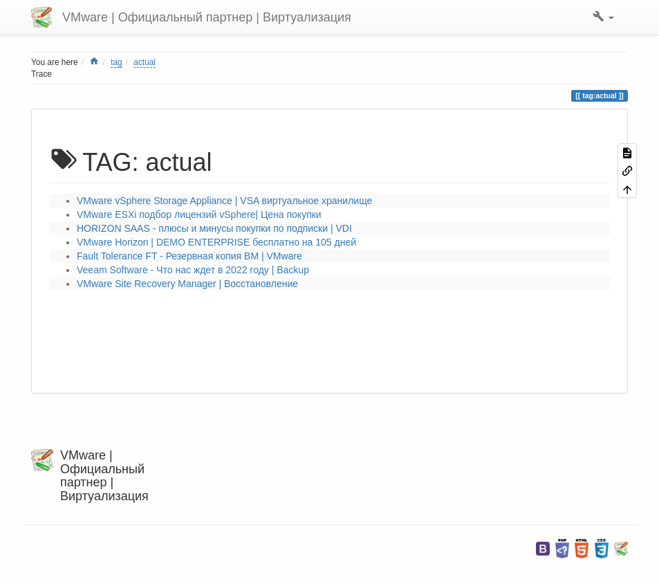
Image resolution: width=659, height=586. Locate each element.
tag (116, 62)
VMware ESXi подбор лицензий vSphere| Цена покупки (199, 214)
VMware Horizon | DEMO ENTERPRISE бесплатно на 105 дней (216, 242)
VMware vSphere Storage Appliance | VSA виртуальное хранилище (224, 200)
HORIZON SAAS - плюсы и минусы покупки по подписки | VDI (214, 228)
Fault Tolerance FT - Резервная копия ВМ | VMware (189, 256)
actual (144, 62)
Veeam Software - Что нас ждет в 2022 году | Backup (193, 269)
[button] (603, 17)
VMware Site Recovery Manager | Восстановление (187, 283)
